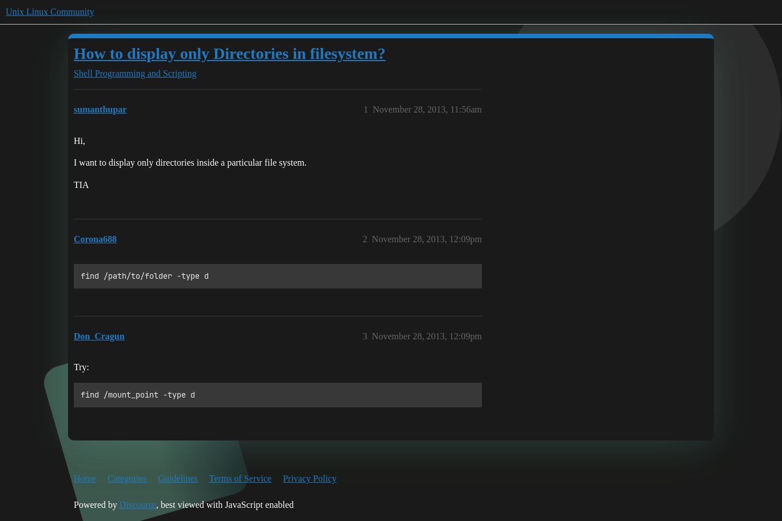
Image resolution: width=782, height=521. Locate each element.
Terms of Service (240, 478)
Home (85, 478)
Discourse (137, 505)
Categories (126, 478)
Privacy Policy (310, 478)
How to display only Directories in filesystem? (229, 53)
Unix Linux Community (50, 12)
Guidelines (178, 478)
